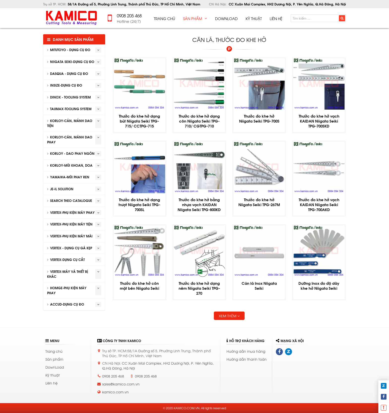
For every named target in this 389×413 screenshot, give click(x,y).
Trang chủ (54, 351)
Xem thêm (229, 315)
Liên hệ (51, 383)
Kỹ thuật (52, 375)
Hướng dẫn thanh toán (247, 359)
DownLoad (54, 367)
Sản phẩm (54, 359)
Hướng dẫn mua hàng (246, 351)
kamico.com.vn (115, 391)
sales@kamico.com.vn (121, 383)
